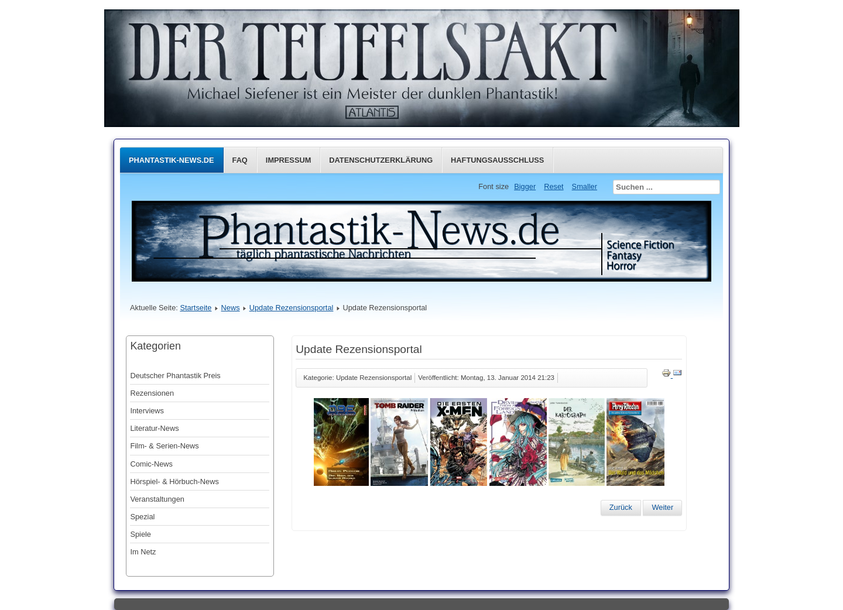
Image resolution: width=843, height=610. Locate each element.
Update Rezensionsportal (291, 307)
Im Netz (143, 551)
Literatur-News (154, 428)
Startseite (195, 307)
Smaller (584, 186)
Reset (553, 186)
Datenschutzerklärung (381, 160)
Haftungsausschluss (497, 160)
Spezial (142, 516)
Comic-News (151, 464)
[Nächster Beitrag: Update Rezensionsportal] (662, 507)
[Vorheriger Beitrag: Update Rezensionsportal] (621, 507)
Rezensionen (152, 393)
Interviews (147, 410)
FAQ (240, 160)
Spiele (140, 534)
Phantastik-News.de (171, 160)
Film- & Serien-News (164, 445)
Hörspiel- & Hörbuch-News (174, 481)
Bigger (525, 186)
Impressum (288, 160)
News (230, 307)
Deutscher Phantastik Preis (175, 375)
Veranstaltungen (157, 499)
